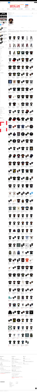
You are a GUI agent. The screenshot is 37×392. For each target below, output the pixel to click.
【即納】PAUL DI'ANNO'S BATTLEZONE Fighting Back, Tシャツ (27, 316)
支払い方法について (11, 382)
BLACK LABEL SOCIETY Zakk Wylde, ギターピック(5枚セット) (23, 300)
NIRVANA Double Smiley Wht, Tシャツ (23, 285)
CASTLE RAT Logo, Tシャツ (22, 40)
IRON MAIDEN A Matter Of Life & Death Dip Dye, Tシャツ (14, 211)
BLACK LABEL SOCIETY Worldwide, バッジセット (18, 300)
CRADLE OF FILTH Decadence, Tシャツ (18, 114)
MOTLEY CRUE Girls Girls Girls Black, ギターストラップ (23, 48)
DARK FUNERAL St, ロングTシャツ (18, 233)
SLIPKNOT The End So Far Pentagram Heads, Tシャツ (31, 255)
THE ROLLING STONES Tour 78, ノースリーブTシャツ (10, 255)
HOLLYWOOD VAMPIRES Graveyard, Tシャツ (14, 300)
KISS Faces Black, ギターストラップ (10, 55)
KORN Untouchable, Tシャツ (18, 203)
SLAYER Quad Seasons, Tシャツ (10, 196)
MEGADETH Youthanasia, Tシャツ (18, 307)
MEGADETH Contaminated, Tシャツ (31, 203)
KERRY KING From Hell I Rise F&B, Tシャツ (18, 62)
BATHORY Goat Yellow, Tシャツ (10, 218)
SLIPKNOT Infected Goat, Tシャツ (26, 196)
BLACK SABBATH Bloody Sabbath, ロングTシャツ (22, 315)
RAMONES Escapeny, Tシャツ (31, 240)
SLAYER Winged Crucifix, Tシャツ (13, 196)
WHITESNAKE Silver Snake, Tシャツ (22, 99)
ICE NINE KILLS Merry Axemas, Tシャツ (27, 62)
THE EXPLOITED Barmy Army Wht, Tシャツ (23, 255)
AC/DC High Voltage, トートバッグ (22, 203)
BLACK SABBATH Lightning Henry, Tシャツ (22, 84)
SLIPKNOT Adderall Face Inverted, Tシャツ (10, 270)
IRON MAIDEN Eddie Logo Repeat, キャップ (27, 114)
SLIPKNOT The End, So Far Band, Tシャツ (31, 196)
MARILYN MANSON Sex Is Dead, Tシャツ (18, 55)
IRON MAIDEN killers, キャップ (27, 307)
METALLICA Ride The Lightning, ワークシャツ (14, 240)
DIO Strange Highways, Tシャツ (14, 166)
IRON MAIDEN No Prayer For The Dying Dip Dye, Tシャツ (23, 211)
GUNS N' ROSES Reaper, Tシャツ (18, 277)
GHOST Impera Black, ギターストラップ (31, 48)
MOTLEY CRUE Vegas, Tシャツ (10, 188)
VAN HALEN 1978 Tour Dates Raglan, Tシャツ (22, 181)
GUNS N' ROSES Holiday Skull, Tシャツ (31, 99)
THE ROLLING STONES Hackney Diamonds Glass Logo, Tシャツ (31, 270)
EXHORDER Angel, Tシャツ (27, 323)
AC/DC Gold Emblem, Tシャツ (27, 143)
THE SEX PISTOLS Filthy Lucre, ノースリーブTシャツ (14, 255)
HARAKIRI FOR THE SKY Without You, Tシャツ (31, 218)
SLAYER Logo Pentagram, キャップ (18, 121)
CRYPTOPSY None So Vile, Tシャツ (22, 240)
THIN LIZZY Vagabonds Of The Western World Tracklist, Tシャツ (14, 293)
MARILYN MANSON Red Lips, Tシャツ (23, 55)
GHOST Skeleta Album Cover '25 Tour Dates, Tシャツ (5, 28)
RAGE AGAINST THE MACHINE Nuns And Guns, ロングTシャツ (9, 331)
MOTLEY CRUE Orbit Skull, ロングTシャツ (31, 136)
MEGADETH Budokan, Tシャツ (10, 77)
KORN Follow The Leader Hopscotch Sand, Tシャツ (14, 204)
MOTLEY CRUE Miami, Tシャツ (18, 70)
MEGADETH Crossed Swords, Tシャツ (26, 70)
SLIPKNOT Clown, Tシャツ (14, 270)
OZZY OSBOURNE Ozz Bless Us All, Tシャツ (14, 70)
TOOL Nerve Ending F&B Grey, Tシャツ (22, 330)
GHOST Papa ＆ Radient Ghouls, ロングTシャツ (10, 323)
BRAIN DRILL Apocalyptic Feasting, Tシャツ (10, 24)
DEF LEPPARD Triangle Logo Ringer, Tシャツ (10, 129)
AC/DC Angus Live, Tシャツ (18, 143)
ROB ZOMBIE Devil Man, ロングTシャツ (14, 143)
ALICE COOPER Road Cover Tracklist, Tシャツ (23, 77)
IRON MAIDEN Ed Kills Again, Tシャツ (31, 84)
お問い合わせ (17, 383)
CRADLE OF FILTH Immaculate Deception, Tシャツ (27, 226)
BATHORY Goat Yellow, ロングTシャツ (31, 211)
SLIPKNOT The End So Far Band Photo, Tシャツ (27, 255)
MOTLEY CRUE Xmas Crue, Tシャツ (31, 292)
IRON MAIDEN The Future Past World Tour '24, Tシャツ (27, 204)
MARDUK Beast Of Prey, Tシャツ (14, 330)
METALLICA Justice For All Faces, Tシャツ (10, 62)
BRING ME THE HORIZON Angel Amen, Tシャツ (10, 263)
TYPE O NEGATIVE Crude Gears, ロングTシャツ (27, 181)
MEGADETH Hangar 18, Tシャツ (10, 114)
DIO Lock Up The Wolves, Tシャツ (18, 166)
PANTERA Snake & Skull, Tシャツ (13, 77)
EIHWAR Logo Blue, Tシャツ (10, 40)
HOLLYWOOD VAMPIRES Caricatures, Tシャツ (10, 92)
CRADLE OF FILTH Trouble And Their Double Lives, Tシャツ (22, 293)
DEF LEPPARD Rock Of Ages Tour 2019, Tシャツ (31, 307)
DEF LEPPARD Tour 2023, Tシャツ (9, 277)
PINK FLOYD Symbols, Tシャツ (27, 292)
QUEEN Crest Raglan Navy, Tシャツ (18, 129)
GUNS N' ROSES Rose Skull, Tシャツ (14, 181)
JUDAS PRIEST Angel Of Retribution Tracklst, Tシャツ (5, 35)
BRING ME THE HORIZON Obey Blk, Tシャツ (31, 122)
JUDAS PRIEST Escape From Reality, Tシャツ (18, 158)
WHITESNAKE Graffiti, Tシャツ (18, 99)
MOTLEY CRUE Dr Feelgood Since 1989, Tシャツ (18, 174)
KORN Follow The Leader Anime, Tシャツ (31, 70)
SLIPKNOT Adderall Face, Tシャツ (30, 262)
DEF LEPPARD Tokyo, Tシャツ (23, 121)
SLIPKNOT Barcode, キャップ (27, 277)
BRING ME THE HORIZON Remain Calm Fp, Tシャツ (23, 107)
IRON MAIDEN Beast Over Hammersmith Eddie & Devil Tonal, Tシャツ (5, 38)
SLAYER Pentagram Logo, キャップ (9, 121)
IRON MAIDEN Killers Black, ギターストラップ (14, 55)
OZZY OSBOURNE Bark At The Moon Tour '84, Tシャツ (31, 92)
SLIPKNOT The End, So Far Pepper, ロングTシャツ (18, 196)
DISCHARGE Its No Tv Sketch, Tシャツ (27, 77)
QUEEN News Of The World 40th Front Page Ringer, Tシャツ (22, 129)
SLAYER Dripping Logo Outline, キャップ (14, 62)
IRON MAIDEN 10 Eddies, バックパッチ (18, 136)
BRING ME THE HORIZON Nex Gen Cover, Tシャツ (26, 270)
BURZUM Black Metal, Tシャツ (27, 151)
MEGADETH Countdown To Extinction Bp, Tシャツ (31, 300)
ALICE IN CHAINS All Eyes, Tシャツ (31, 173)
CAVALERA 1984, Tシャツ (27, 233)
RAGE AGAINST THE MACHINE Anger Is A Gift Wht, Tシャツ (5, 31)
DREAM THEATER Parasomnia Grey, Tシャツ (27, 218)
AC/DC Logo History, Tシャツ (10, 151)
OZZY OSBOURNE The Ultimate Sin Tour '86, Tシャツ (14, 99)
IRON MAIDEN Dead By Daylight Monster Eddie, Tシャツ (10, 174)
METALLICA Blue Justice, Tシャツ (22, 173)
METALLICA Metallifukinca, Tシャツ (22, 188)
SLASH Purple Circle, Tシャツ (31, 188)
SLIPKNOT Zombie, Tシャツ (31, 285)
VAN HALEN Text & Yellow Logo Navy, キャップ (31, 159)
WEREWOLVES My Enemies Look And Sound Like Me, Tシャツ (23, 226)
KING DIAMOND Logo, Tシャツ (23, 151)
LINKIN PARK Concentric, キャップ (9, 158)
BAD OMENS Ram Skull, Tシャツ (14, 277)
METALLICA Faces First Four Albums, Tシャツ (23, 307)
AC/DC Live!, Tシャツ (31, 143)
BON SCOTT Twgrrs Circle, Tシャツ (26, 55)
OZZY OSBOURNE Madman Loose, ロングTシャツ (10, 144)
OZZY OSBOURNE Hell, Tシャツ (10, 99)
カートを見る (17, 382)
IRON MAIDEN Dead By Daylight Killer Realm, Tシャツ (31, 166)
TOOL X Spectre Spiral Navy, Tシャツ (18, 330)
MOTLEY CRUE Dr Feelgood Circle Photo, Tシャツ (31, 181)
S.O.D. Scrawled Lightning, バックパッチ (22, 262)
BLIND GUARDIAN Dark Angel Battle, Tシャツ (31, 330)
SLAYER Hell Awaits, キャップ (14, 121)
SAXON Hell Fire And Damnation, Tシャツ (18, 218)
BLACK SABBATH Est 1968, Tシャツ (18, 84)
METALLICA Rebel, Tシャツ (27, 173)
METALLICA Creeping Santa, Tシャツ (26, 300)
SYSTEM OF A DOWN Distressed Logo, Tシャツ (14, 189)
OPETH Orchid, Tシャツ (10, 307)
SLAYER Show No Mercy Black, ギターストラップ (27, 48)
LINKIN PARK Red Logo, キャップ (14, 158)
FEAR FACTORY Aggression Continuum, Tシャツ (18, 240)
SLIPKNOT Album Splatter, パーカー (22, 196)
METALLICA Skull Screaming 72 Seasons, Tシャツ (14, 308)
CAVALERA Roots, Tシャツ (10, 240)
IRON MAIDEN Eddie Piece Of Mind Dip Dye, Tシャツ (10, 211)
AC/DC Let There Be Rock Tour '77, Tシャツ (14, 84)
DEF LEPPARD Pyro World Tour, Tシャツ (22, 270)
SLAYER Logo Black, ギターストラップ (18, 48)
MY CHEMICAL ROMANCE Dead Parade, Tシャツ (30, 323)
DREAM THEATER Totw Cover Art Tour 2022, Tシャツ (14, 315)
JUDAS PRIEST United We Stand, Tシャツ (27, 158)
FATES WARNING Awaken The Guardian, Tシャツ (23, 345)
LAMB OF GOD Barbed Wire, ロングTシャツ (22, 136)
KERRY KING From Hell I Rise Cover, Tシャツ (27, 166)
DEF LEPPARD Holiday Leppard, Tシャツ (27, 99)
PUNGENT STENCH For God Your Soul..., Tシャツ (14, 285)
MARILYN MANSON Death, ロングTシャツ (26, 136)
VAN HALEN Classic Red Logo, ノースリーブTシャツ (18, 255)
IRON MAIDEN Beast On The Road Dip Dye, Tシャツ (18, 211)
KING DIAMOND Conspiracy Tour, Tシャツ (18, 151)
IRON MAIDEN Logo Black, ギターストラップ (10, 48)
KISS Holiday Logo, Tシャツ (31, 55)
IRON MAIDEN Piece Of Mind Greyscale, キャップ (31, 114)
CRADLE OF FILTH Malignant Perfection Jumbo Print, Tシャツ (31, 226)
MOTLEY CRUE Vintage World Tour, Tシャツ (18, 292)
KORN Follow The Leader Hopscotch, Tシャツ (10, 204)
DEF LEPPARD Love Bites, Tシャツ (26, 240)
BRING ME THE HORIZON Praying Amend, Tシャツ (13, 263)
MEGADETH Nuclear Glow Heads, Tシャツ (22, 70)
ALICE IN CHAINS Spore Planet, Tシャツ (10, 70)
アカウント (32, 2)
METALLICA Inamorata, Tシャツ (22, 62)
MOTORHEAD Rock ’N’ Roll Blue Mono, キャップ (31, 63)
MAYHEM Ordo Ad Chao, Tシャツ (14, 151)
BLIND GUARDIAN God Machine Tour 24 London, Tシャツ (27, 331)
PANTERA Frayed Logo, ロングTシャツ (31, 129)
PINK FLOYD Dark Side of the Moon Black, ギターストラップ (31, 41)
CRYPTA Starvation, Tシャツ (10, 292)
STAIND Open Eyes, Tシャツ (18, 315)
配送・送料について (11, 383)
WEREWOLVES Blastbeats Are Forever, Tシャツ (18, 226)
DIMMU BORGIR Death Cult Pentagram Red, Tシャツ (14, 218)
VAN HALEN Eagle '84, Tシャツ (27, 262)
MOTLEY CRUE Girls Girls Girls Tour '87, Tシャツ (10, 285)
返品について (11, 384)
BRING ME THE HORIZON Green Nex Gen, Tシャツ (18, 77)
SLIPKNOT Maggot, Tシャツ (14, 114)
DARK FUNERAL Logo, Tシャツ (22, 233)
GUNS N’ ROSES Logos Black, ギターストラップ (14, 48)
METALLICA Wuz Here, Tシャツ (5, 41)
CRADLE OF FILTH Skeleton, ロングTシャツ (10, 181)
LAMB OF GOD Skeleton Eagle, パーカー (27, 121)
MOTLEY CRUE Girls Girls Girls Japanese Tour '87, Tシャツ (22, 278)
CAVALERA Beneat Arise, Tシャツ (30, 233)
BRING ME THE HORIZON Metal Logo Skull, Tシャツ (18, 285)
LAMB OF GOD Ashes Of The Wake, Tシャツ (18, 181)
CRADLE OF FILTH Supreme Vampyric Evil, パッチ (31, 315)
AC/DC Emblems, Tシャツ (22, 143)
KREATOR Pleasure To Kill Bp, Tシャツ (31, 77)
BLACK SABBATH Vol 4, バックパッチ (14, 173)
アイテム (35, 2)
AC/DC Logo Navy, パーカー (14, 136)
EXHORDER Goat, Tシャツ (18, 188)
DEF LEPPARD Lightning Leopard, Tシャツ (18, 270)
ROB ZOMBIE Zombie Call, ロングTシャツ (18, 323)
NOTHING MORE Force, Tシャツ (27, 188)
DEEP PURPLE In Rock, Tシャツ (27, 211)
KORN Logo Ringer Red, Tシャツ (14, 129)
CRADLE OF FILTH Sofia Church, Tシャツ (10, 233)
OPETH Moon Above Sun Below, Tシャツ (14, 40)
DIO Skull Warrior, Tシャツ (10, 166)
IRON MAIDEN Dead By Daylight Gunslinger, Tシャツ (23, 166)
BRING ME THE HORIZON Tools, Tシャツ (18, 262)
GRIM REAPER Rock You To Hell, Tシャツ (22, 114)
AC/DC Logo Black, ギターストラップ (27, 40)
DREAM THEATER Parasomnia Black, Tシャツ (22, 218)
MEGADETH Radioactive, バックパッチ (14, 323)
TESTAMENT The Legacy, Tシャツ (22, 323)
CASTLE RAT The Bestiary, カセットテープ (10, 300)
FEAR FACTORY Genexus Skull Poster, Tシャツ (14, 248)
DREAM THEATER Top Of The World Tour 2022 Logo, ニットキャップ (10, 315)
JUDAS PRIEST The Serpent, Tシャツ (22, 158)
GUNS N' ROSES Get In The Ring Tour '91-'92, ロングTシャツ (10, 84)
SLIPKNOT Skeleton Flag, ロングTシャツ (9, 136)
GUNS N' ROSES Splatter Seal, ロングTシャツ (27, 129)
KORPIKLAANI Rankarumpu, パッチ (31, 151)
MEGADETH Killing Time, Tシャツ (30, 277)
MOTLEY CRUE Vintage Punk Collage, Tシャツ (27, 285)
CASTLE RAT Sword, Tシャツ (18, 40)
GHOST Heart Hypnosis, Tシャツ (27, 84)
